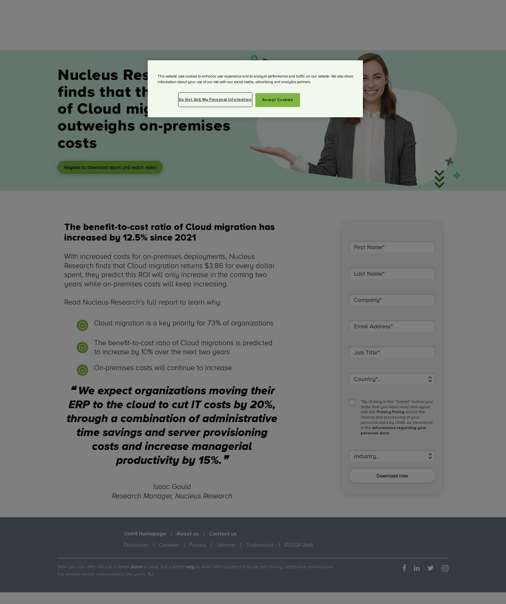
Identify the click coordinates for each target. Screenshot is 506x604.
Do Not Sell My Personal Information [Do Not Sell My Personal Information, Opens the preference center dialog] (215, 99)
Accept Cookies (277, 100)
